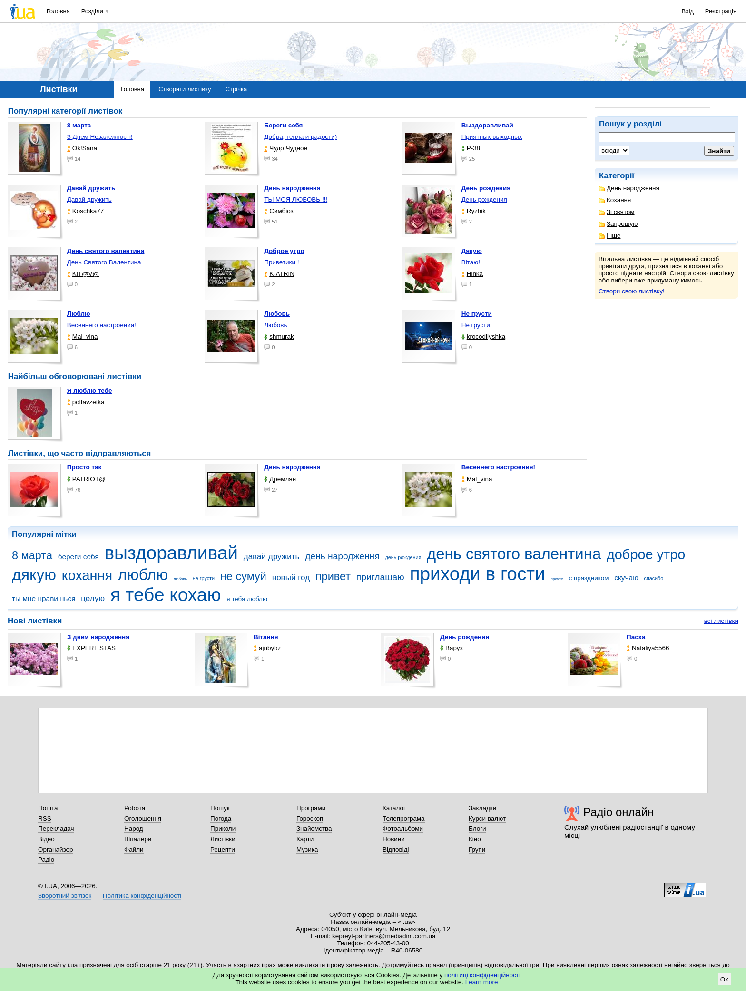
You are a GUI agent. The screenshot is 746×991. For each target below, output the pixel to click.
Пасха (636, 637)
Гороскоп (309, 818)
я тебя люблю (246, 598)
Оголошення (142, 818)
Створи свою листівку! (632, 291)
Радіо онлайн (618, 812)
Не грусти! (476, 325)
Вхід (688, 11)
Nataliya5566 (648, 647)
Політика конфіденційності (142, 895)
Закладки (482, 808)
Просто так (84, 467)
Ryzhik (473, 210)
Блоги (477, 828)
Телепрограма (404, 818)
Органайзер (55, 849)
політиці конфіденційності (482, 975)
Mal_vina (82, 336)
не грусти (204, 578)
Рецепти (222, 849)
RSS (44, 818)
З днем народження (98, 637)
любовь (180, 579)
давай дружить (272, 556)
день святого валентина (514, 554)
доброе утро (646, 554)
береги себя (78, 557)
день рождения (403, 557)
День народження (629, 188)
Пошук (220, 808)
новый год (291, 577)
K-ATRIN (279, 273)
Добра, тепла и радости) (300, 136)
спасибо (654, 578)
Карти (305, 839)
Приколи (223, 828)
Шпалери (137, 839)
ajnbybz (267, 647)
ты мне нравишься (44, 598)
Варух (451, 647)
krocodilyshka (483, 336)
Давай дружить (89, 199)
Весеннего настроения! (101, 325)
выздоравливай (170, 553)
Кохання (615, 200)
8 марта (32, 555)
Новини (394, 839)
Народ (133, 828)
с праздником (589, 578)
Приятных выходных (491, 136)
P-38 (470, 148)
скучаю (626, 577)
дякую (34, 574)
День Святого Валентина (104, 262)
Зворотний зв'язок (64, 895)
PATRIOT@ (86, 479)
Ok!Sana (82, 148)
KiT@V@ (83, 273)
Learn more (481, 982)
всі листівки (721, 620)
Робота (134, 808)
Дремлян (280, 479)
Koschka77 (85, 210)
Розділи (92, 11)
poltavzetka (86, 402)
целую (93, 598)
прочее (557, 579)
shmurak (279, 336)
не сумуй (243, 576)
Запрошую (618, 223)
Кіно (475, 839)
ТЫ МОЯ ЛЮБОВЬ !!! (295, 199)
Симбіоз (278, 210)
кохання (87, 575)
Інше (609, 235)
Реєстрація (720, 11)
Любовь (275, 325)
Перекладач (56, 828)
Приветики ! (281, 262)
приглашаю (380, 577)
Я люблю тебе (89, 390)
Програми (310, 808)
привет (333, 576)
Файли (134, 849)
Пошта (48, 808)
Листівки (223, 839)
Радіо (46, 859)
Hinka (472, 273)
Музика (307, 849)
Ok (724, 979)
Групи (477, 849)
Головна (58, 11)
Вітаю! (470, 262)
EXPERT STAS (91, 647)
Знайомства (314, 828)
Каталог (394, 808)
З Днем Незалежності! (100, 136)
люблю (143, 574)
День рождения (484, 199)
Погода (220, 818)
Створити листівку (184, 89)
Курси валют (487, 818)
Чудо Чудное (285, 148)
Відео (46, 839)
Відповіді (396, 849)
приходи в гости (477, 574)
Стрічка (236, 89)
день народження (342, 556)
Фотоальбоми (403, 828)
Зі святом (617, 211)
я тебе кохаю (165, 594)
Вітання (266, 637)
